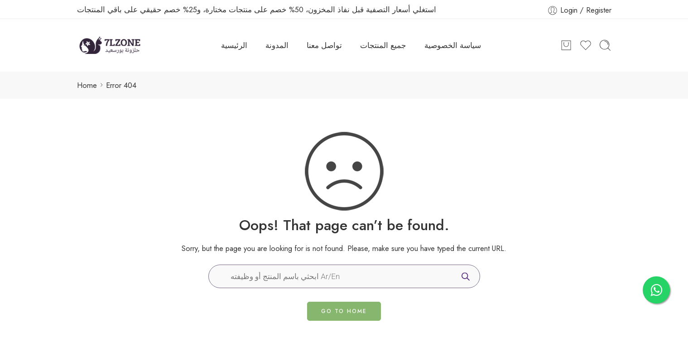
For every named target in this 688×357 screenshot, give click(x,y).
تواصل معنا (324, 45)
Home (87, 85)
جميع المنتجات (383, 45)
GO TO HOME (344, 311)
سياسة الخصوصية (452, 45)
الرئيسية (234, 45)
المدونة (277, 45)
